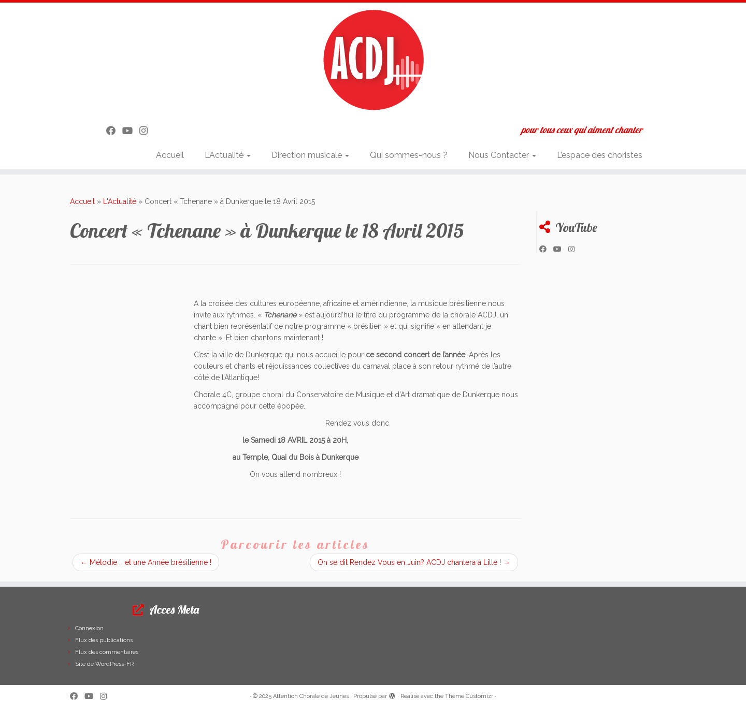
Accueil (170, 155)
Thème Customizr (469, 696)
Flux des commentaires (106, 652)
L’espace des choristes (599, 155)
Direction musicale (310, 155)
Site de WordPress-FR (104, 664)
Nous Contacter (502, 155)
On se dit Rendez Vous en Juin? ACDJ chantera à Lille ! (414, 562)
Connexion (89, 628)
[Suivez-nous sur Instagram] (146, 130)
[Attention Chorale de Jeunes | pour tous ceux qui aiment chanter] (373, 59)
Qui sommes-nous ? (409, 155)
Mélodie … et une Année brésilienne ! (145, 562)
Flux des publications (104, 640)
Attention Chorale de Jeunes (311, 696)
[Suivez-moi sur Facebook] (114, 130)
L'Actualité (119, 201)
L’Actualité (228, 155)
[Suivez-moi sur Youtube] (130, 130)
